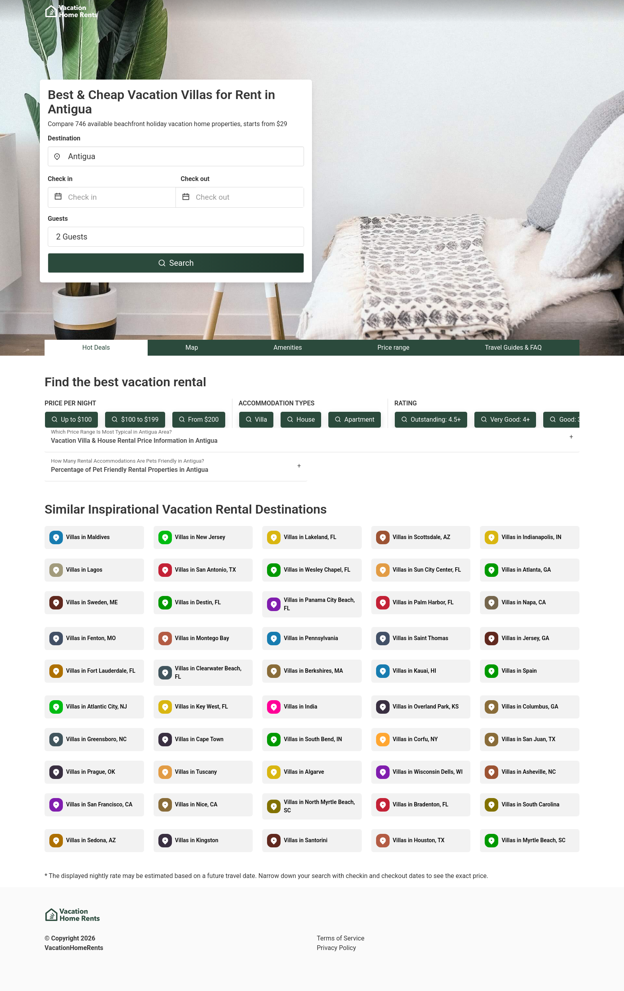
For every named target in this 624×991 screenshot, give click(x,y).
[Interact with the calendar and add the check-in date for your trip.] (58, 197)
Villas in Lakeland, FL (310, 537)
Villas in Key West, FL (201, 706)
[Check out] (250, 197)
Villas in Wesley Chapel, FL (317, 570)
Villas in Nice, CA (196, 804)
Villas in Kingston (196, 840)
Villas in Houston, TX (419, 840)
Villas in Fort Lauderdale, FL (100, 671)
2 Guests (72, 236)
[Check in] (122, 197)
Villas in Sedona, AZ (91, 840)
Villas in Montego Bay (202, 638)
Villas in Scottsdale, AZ (421, 537)
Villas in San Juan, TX (528, 739)
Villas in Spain (519, 671)
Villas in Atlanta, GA (526, 570)
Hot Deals (96, 347)
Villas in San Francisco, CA (99, 804)
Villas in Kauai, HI (414, 671)
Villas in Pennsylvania (311, 638)
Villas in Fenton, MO (91, 638)
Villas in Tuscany (196, 772)
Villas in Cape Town (199, 739)
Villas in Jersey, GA (525, 638)
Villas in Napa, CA (523, 602)
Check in (60, 179)
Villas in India (300, 706)
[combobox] (176, 156)
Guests (58, 218)
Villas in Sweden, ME (92, 602)
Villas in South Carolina (530, 804)
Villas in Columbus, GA (529, 706)
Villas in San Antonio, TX (205, 570)
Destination (64, 138)
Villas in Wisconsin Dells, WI (428, 772)
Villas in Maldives (88, 537)
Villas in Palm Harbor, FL (423, 602)
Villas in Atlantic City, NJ (96, 706)
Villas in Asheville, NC (528, 772)
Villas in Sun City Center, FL (427, 570)
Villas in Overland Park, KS (426, 706)
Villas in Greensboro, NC (96, 739)
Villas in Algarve (304, 772)
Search (175, 263)
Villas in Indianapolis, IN (531, 537)
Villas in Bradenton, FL (420, 804)
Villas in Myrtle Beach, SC (533, 840)
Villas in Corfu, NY (415, 739)
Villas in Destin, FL (198, 602)
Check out (195, 179)
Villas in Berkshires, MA (313, 671)
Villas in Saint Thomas (420, 638)
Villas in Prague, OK (90, 772)
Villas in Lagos (84, 570)
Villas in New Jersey (200, 537)
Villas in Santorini (306, 840)
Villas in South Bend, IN (313, 739)
